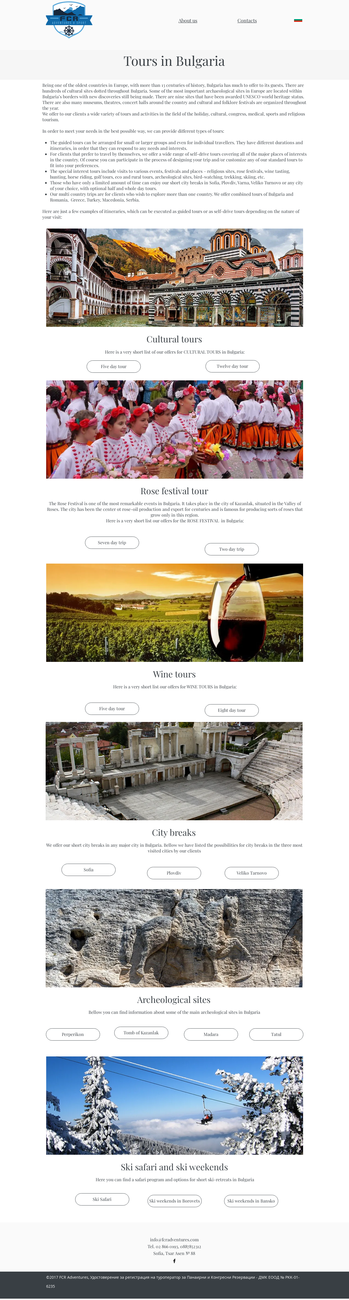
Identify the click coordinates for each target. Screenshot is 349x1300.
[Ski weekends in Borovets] (175, 1201)
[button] (247, 20)
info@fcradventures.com (174, 1239)
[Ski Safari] (102, 1199)
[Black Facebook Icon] (174, 1261)
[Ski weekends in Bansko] (251, 1201)
